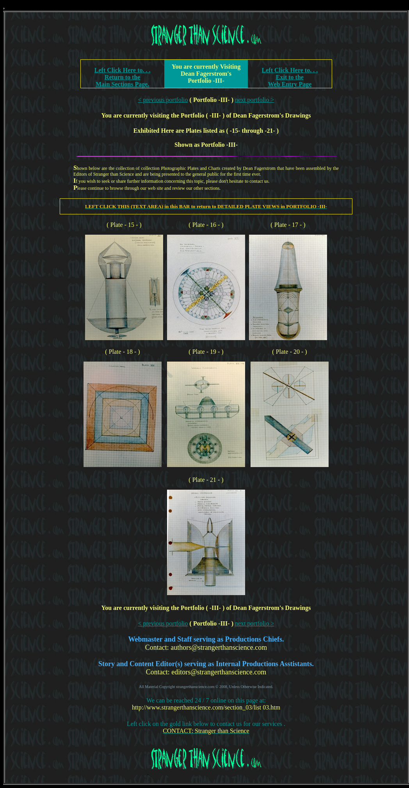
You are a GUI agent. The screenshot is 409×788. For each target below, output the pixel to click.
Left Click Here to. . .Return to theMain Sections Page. (122, 77)
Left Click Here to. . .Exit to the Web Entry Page (290, 77)
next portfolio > (254, 99)
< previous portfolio (163, 99)
